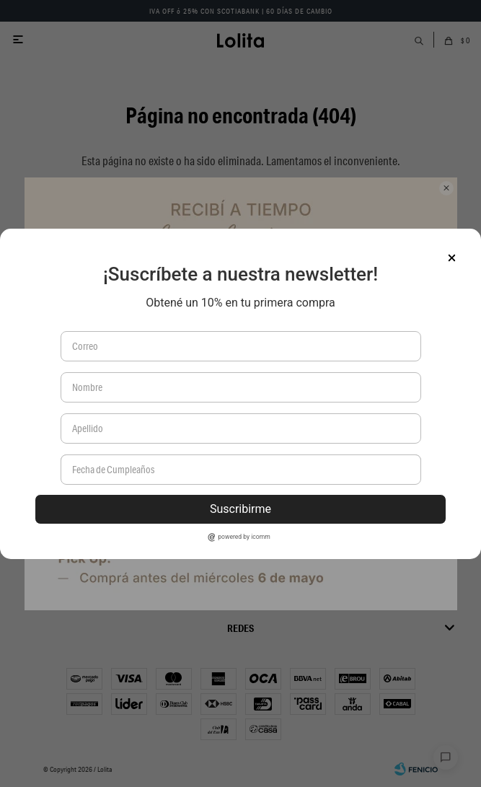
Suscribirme (240, 509)
